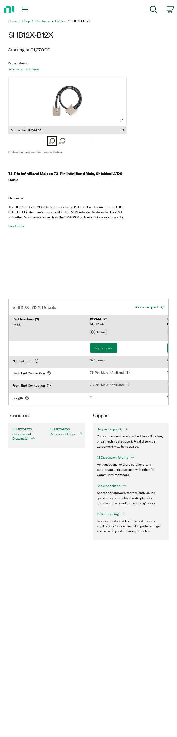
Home (12, 21)
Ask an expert (146, 306)
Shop (26, 21)
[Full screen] (121, 120)
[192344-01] (62, 141)
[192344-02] (52, 141)
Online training (111, 514)
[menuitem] (153, 10)
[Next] (92, 141)
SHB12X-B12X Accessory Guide (65, 431)
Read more (16, 226)
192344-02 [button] (15, 69)
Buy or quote (103, 347)
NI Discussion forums (115, 457)
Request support (112, 429)
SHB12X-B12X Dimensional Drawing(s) (23, 434)
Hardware (42, 21)
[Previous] (43, 141)
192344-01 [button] (32, 69)
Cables (60, 21)
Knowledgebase (112, 485)
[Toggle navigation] (30, 9)
